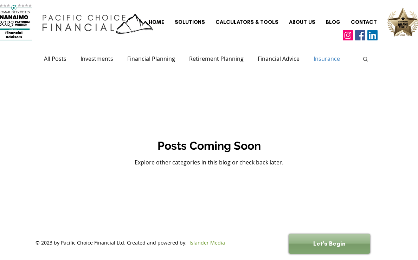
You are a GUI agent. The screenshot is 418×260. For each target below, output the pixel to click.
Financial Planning (151, 59)
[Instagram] (348, 35)
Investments (97, 59)
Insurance (327, 59)
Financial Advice (279, 59)
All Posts (55, 59)
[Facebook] (360, 35)
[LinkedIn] (372, 35)
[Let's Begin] (329, 244)
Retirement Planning (216, 59)
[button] (365, 59)
